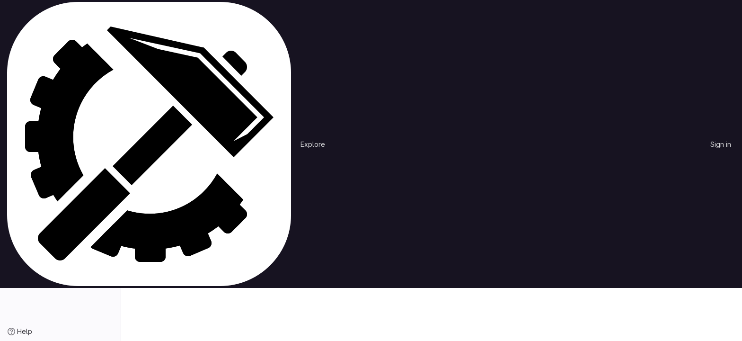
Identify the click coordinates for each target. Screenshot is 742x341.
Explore (312, 144)
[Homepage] (149, 144)
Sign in (720, 144)
